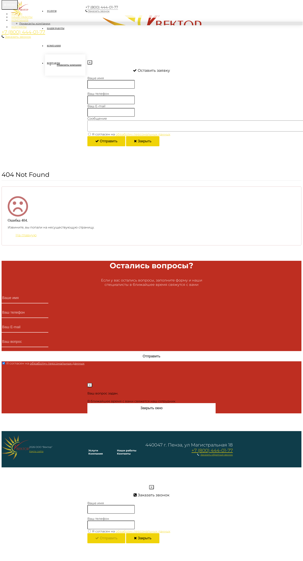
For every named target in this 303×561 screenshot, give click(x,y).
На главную (26, 235)
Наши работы (22, 17)
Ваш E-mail (96, 106)
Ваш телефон (98, 94)
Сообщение (97, 118)
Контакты (19, 26)
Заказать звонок (18, 37)
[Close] (89, 62)
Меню (9, 4)
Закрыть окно (151, 408)
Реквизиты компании (34, 23)
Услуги (16, 13)
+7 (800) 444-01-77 (23, 32)
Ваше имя (95, 78)
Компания (19, 20)
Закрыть (142, 141)
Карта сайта (36, 451)
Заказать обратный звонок (216, 454)
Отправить (106, 141)
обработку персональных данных (143, 134)
